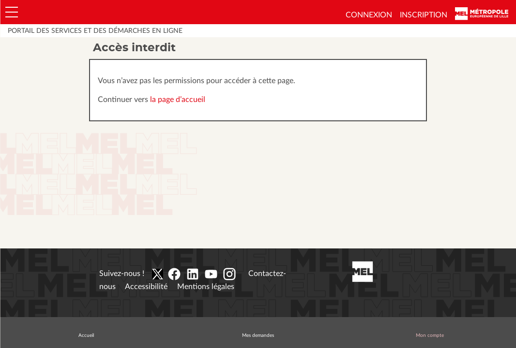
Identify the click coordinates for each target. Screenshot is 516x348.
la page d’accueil (177, 99)
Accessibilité (146, 286)
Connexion (369, 15)
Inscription (423, 15)
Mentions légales (205, 286)
